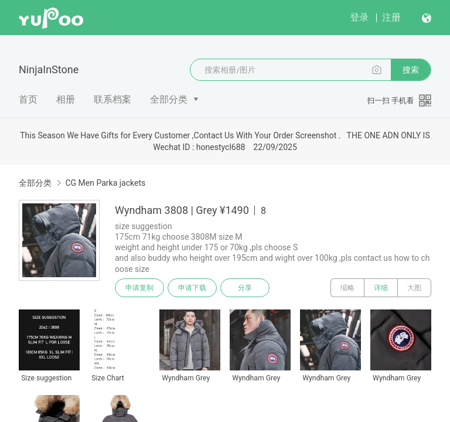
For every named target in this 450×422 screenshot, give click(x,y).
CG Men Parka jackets (105, 183)
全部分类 (169, 99)
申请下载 (192, 288)
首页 (28, 99)
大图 (414, 288)
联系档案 (112, 99)
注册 (391, 17)
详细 (381, 288)
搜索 (411, 69)
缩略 (347, 288)
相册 (65, 99)
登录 (359, 17)
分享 (245, 288)
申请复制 (139, 288)
